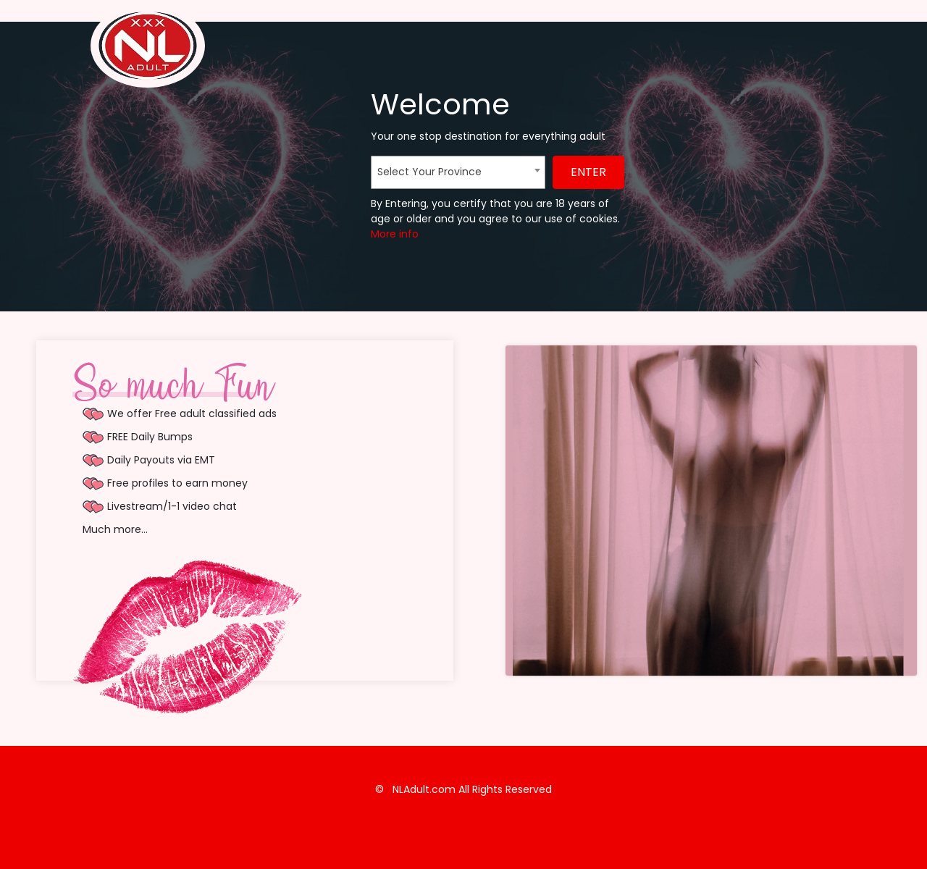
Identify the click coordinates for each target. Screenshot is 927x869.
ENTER (588, 172)
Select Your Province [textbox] (429, 171)
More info (395, 234)
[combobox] (458, 172)
